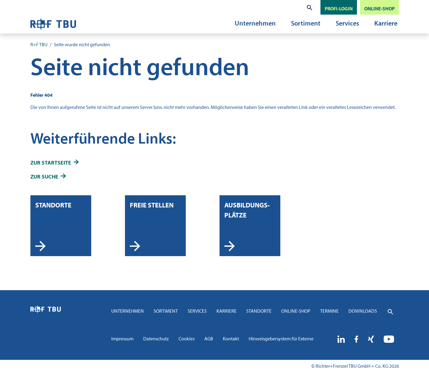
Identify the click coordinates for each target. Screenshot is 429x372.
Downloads (362, 311)
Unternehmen (255, 23)
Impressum (122, 338)
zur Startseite (50, 162)
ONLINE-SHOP (379, 8)
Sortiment (305, 23)
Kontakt (231, 338)
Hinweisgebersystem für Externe (281, 338)
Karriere (385, 23)
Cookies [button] (186, 338)
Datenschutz (156, 338)
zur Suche (44, 176)
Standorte (259, 311)
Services (347, 23)
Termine (329, 311)
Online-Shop (295, 311)
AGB (208, 338)
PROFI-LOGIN (339, 8)
